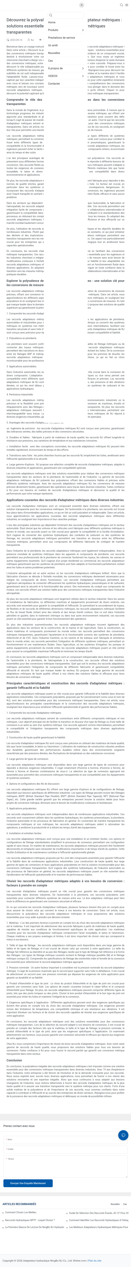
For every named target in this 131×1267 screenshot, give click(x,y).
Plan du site (94, 1260)
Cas (125, 1204)
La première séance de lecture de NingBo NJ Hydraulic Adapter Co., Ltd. (34, 1227)
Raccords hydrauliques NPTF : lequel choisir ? (30, 1220)
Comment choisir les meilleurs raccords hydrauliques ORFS (20, 1212)
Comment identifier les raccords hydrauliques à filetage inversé (98, 1220)
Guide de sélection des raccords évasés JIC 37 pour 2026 (98, 1213)
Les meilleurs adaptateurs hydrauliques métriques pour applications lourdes (98, 1227)
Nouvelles (115, 1204)
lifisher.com (80, 1260)
